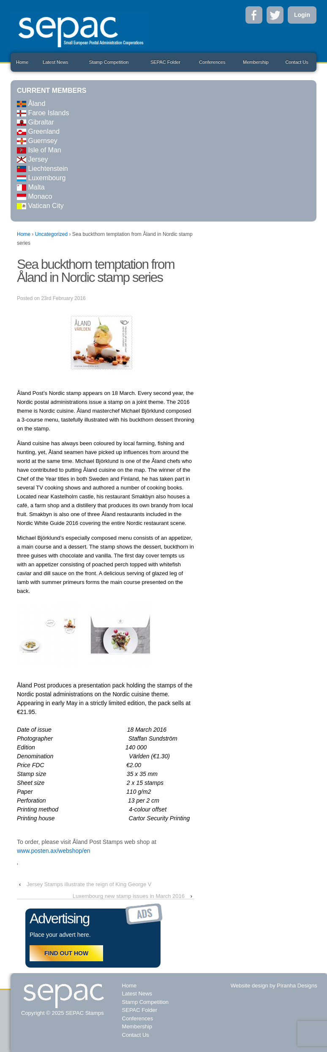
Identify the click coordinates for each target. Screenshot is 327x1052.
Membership (256, 62)
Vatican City (40, 205)
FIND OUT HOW (66, 953)
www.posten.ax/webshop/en (53, 850)
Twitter (275, 15)
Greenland (38, 131)
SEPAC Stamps (84, 1013)
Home (22, 62)
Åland (31, 103)
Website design (249, 985)
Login (302, 14)
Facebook (253, 15)
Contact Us (296, 62)
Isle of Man (39, 150)
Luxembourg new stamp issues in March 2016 (129, 896)
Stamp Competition (109, 62)
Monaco (34, 196)
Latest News (55, 62)
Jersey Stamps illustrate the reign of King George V (89, 884)
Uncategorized (51, 234)
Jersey (32, 159)
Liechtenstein (42, 168)
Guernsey (37, 140)
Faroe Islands (43, 112)
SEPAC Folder (165, 62)
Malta (31, 187)
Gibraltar (35, 122)
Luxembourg (41, 177)
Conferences (212, 62)
